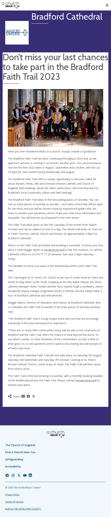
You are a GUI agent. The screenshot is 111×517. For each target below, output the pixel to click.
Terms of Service (14, 501)
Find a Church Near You (20, 452)
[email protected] (54, 250)
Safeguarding (14, 459)
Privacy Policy (12, 494)
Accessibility (13, 466)
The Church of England (20, 445)
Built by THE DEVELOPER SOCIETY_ (23, 508)
